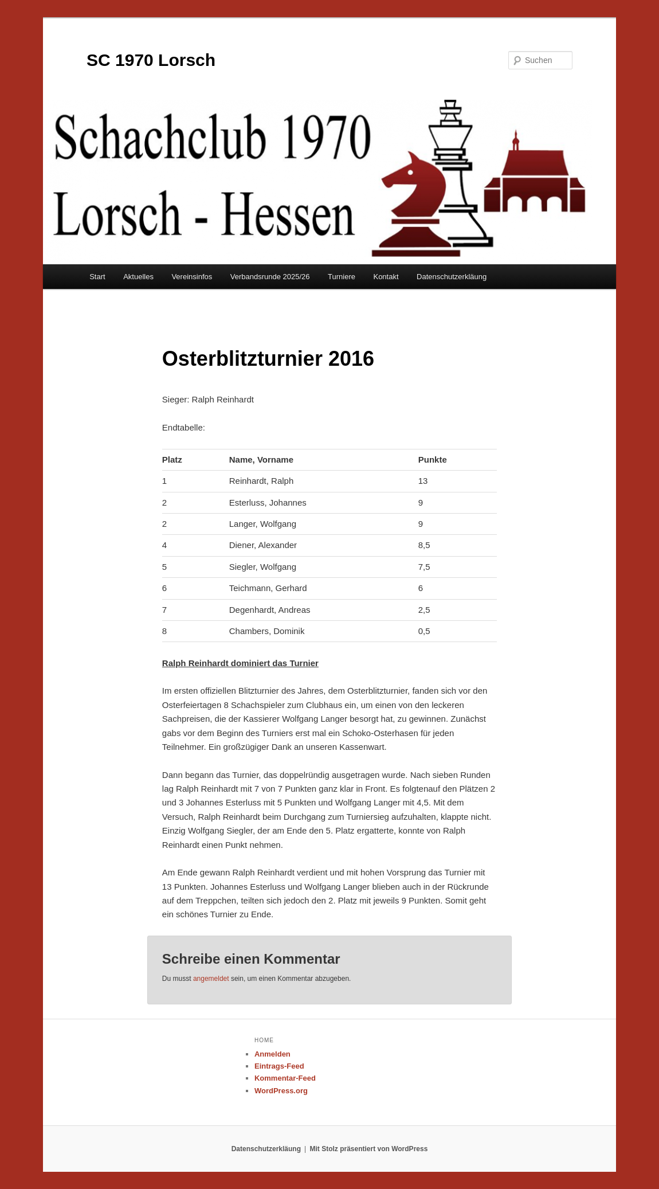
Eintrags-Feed (279, 1066)
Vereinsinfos (191, 276)
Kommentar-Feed (285, 1078)
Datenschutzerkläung (452, 276)
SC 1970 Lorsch (151, 59)
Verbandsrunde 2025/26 (270, 276)
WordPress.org (281, 1090)
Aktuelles (138, 276)
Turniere (341, 276)
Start (97, 276)
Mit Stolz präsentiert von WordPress (369, 1149)
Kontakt (385, 276)
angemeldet (211, 979)
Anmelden (272, 1054)
